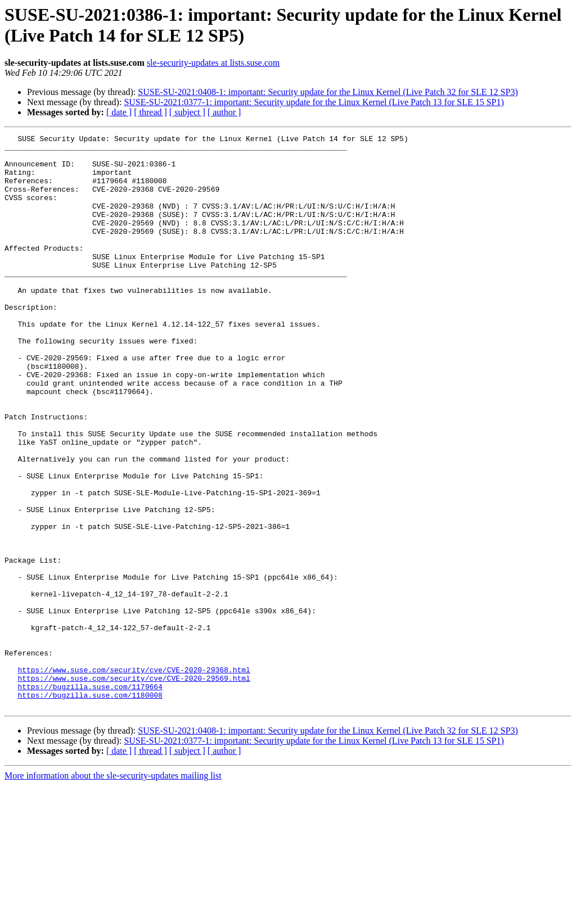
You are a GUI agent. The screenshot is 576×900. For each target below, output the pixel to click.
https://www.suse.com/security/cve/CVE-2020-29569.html (133, 788)
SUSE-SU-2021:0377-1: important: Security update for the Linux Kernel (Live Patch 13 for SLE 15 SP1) (313, 102)
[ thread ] (150, 112)
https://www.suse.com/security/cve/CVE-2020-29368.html (133, 777)
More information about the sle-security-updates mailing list (113, 890)
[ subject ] (187, 112)
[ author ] (224, 112)
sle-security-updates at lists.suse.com (213, 62)
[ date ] (119, 112)
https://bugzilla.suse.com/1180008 (89, 808)
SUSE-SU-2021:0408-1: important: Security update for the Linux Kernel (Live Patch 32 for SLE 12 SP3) (328, 92)
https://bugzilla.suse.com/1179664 (89, 798)
